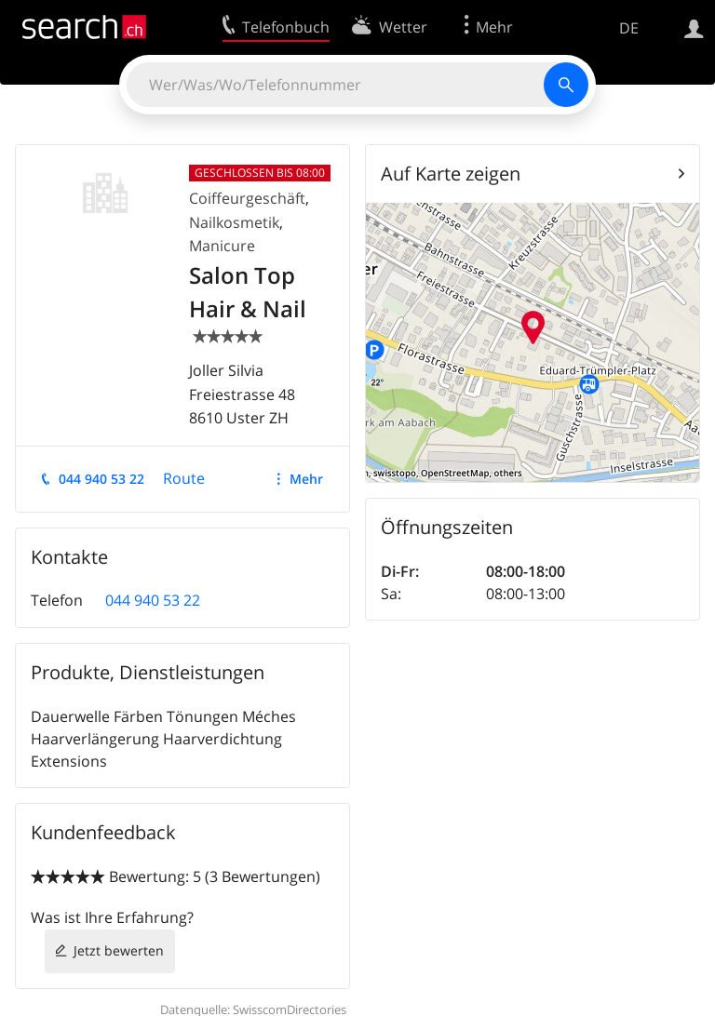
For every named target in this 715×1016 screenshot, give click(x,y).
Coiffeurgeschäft (247, 198)
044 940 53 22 (101, 479)
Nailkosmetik (234, 222)
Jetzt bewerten (119, 950)
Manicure (222, 245)
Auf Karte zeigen (450, 173)
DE (629, 28)
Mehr (306, 479)
